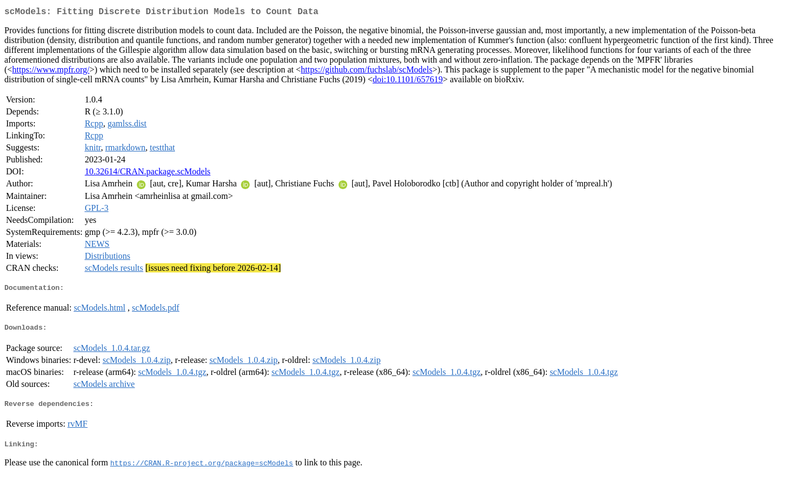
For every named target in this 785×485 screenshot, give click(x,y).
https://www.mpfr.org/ (50, 71)
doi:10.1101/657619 (407, 81)
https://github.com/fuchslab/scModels (366, 71)
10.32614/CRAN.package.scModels (147, 173)
